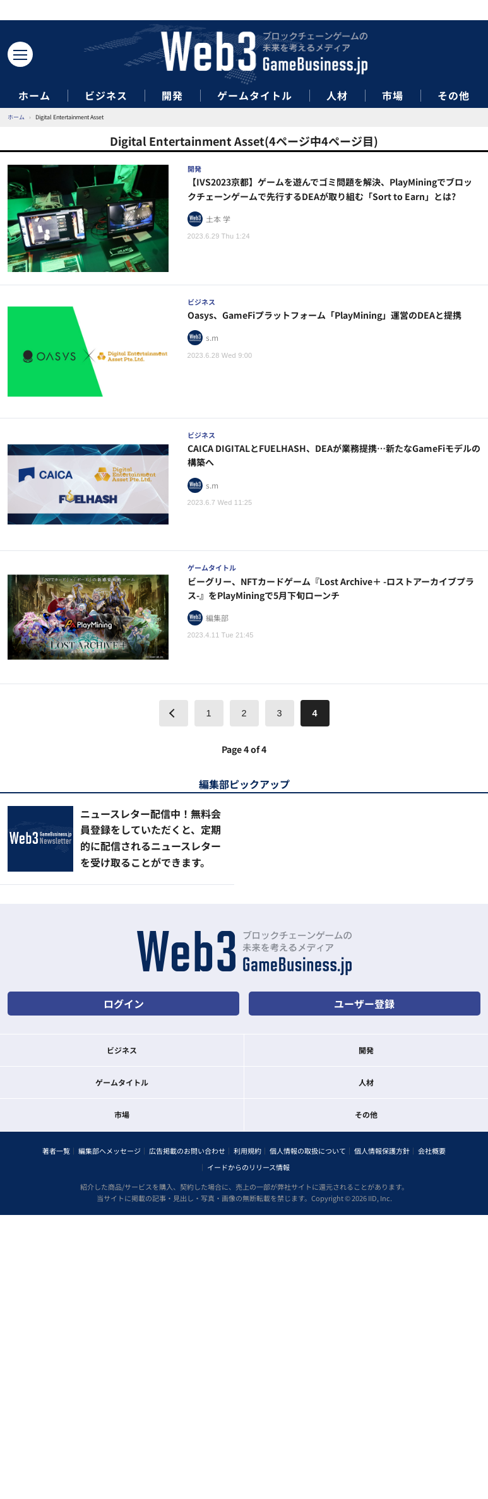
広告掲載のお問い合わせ (187, 1151)
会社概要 (432, 1151)
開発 (172, 96)
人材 (337, 96)
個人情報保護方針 (382, 1151)
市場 (392, 96)
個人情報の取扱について (308, 1151)
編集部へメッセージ (109, 1151)
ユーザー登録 (364, 1003)
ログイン (124, 1003)
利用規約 (247, 1151)
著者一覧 (56, 1151)
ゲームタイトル (254, 96)
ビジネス (106, 96)
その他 (453, 96)
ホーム (34, 96)
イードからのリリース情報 (248, 1167)
